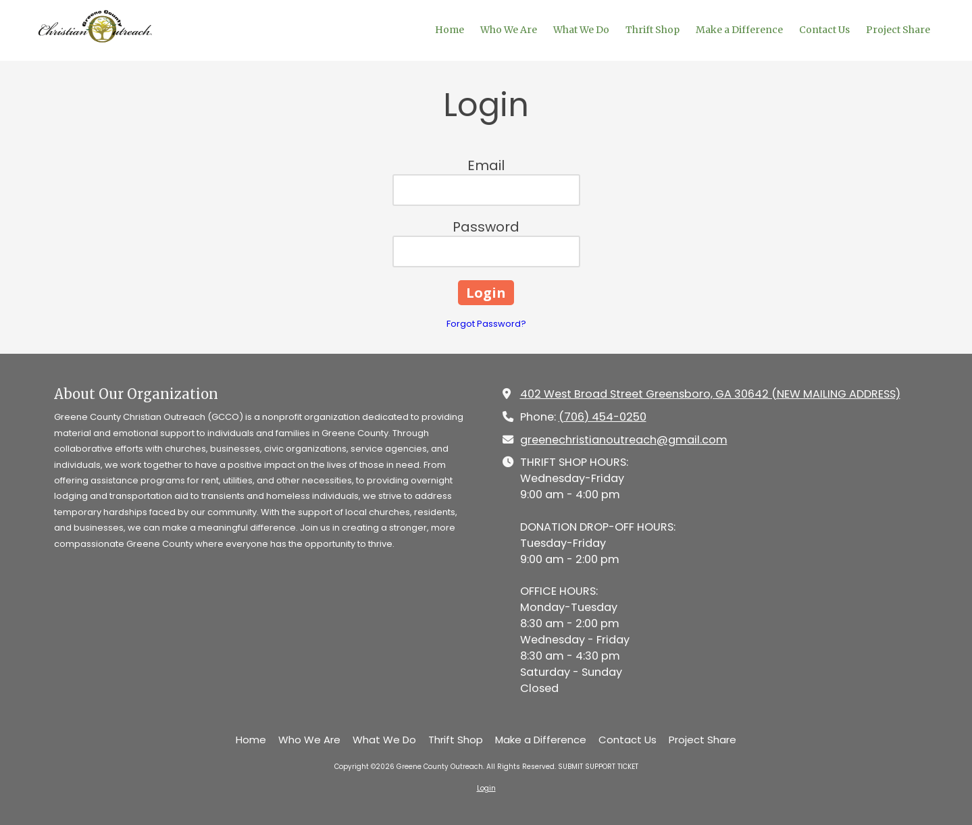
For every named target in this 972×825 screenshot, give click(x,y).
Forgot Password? (486, 323)
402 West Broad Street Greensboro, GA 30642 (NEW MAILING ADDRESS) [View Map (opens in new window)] (710, 394)
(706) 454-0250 (602, 417)
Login (486, 788)
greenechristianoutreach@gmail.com (623, 440)
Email (486, 165)
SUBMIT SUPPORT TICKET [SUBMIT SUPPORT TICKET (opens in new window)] (598, 767)
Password (486, 226)
